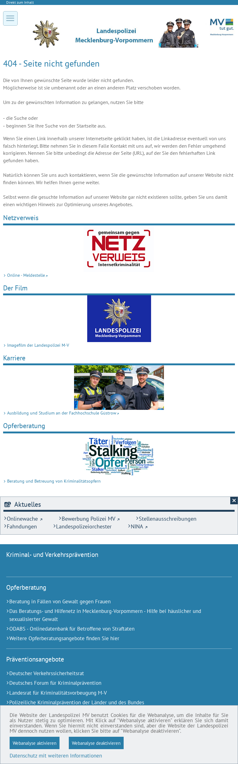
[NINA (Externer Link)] (138, 526)
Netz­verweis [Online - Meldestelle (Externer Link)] (20, 217)
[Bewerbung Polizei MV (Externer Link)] (89, 518)
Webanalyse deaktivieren (96, 743)
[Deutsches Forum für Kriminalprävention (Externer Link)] (111, 683)
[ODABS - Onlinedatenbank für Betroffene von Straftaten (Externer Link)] (111, 629)
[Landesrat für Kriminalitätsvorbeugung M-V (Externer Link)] (111, 693)
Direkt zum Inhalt (20, 2)
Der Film (15, 287)
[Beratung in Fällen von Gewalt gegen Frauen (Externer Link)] (111, 602)
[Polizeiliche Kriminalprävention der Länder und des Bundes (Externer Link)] (111, 702)
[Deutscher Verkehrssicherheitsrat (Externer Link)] (111, 673)
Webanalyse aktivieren (34, 743)
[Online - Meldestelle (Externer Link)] (119, 248)
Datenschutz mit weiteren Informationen (56, 755)
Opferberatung (24, 425)
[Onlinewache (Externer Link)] (23, 518)
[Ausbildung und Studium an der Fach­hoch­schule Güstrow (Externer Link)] (119, 387)
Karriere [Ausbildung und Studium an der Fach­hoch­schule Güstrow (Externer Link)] (14, 357)
